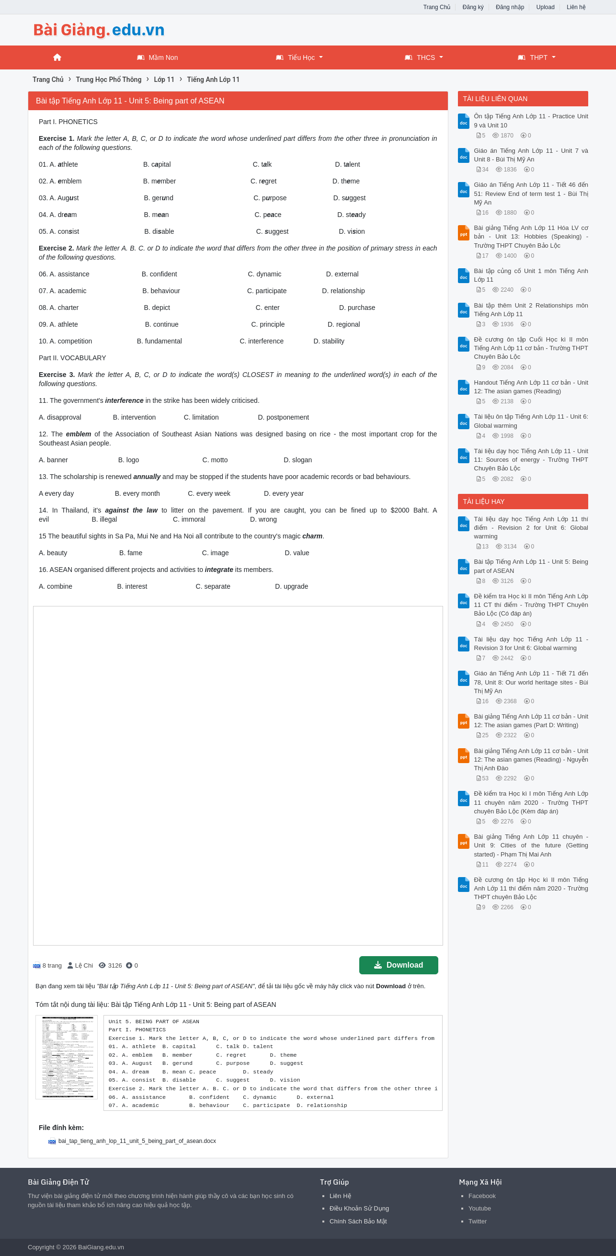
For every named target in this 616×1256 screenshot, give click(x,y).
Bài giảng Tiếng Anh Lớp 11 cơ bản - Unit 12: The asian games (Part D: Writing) (531, 721)
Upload (545, 7)
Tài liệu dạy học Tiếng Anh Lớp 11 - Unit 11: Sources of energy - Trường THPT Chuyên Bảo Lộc (531, 459)
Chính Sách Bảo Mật (358, 1221)
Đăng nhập (510, 7)
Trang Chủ (437, 7)
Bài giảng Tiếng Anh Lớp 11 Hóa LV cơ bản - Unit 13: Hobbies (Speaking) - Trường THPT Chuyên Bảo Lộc (531, 236)
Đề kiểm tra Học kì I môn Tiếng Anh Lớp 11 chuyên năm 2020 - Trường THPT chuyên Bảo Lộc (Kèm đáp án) (531, 802)
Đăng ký (473, 7)
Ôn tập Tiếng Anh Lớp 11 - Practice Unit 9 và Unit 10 (531, 120)
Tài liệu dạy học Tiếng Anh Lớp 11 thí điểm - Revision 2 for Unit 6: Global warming (531, 527)
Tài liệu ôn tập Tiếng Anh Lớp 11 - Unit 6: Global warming (531, 421)
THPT (533, 57)
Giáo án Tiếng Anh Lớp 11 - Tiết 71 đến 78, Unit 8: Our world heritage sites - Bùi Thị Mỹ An (531, 682)
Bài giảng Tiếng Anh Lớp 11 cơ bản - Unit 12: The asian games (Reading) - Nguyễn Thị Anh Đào (531, 759)
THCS (420, 57)
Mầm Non (157, 57)
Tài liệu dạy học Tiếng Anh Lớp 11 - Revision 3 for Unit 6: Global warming (531, 643)
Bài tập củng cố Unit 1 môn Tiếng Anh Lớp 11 (531, 275)
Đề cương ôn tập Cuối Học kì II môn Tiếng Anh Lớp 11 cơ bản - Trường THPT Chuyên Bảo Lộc (531, 348)
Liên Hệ (340, 1195)
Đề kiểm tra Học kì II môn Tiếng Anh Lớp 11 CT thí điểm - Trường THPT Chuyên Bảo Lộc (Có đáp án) (531, 605)
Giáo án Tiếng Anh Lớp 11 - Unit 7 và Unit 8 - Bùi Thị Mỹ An (531, 155)
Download (398, 965)
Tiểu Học (295, 57)
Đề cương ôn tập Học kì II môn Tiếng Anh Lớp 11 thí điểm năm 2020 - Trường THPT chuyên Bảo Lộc (531, 888)
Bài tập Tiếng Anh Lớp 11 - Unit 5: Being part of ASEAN (531, 566)
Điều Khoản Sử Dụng (359, 1208)
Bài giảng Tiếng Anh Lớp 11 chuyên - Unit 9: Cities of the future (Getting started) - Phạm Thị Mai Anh (531, 845)
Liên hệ (576, 7)
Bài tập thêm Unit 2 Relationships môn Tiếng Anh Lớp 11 (531, 310)
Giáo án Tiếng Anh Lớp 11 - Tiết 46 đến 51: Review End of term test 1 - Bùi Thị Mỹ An (531, 193)
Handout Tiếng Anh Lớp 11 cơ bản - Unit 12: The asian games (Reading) (531, 387)
